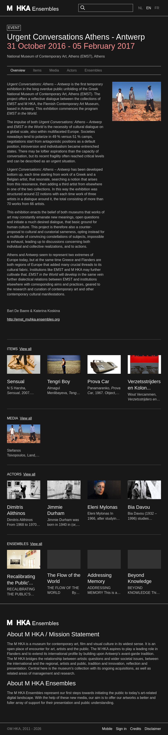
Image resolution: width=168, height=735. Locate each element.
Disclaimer (153, 729)
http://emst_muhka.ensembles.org (33, 319)
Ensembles (93, 70)
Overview (17, 70)
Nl (140, 8)
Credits (135, 729)
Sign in (121, 729)
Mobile (107, 729)
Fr (157, 8)
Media (54, 70)
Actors (72, 70)
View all (25, 349)
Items (37, 70)
